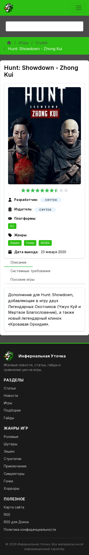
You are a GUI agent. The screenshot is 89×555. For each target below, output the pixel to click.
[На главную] (44, 356)
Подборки (12, 410)
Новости (11, 396)
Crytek (41, 42)
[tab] (18, 262)
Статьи (10, 388)
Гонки (30, 243)
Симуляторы (14, 474)
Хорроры (11, 488)
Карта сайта (14, 507)
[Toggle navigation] (78, 8)
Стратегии (12, 459)
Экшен (14, 243)
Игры (23, 42)
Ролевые (11, 437)
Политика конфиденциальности (30, 529)
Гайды (9, 418)
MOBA (45, 243)
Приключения (15, 466)
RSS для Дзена (16, 522)
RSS (7, 514)
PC (12, 226)
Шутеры (10, 444)
